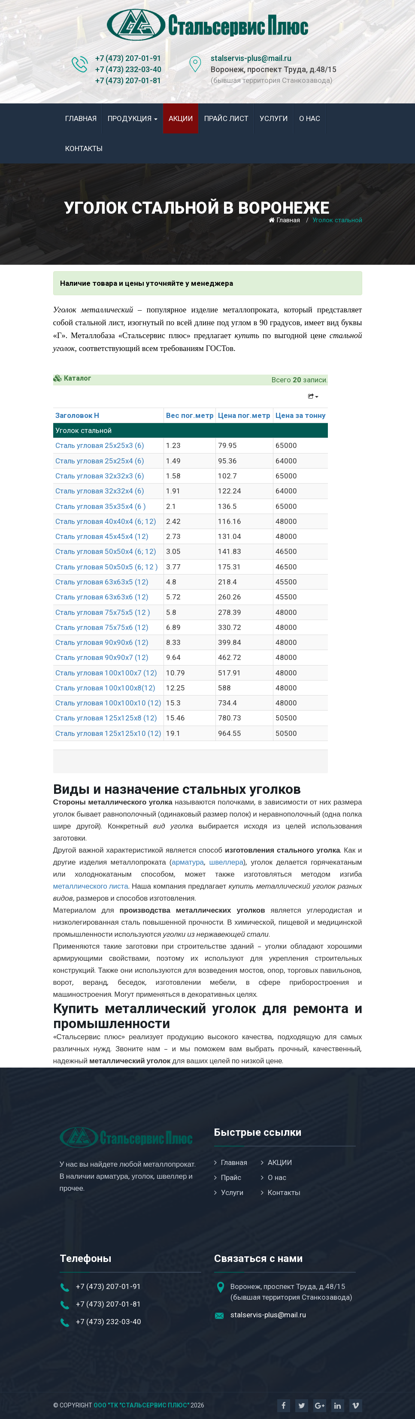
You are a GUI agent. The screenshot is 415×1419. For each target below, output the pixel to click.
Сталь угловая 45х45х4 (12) (101, 536)
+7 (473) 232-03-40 (128, 69)
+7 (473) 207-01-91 (128, 58)
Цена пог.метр (244, 415)
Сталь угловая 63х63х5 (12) (101, 582)
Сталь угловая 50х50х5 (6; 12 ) (106, 567)
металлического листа (90, 887)
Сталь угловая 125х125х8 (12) (106, 718)
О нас (309, 118)
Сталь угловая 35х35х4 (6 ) (100, 506)
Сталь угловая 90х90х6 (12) (101, 642)
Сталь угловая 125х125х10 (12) (108, 733)
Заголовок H (77, 415)
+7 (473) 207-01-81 (128, 80)
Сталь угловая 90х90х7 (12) (101, 657)
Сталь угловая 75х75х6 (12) (101, 627)
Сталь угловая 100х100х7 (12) (106, 673)
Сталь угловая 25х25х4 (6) (99, 461)
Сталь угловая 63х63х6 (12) (101, 597)
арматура (188, 862)
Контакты (84, 148)
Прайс (227, 1177)
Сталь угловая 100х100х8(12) (105, 688)
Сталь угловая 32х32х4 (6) (99, 491)
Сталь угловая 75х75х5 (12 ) (102, 612)
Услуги (274, 118)
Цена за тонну (301, 415)
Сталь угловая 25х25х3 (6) (99, 445)
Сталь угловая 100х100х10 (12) (108, 703)
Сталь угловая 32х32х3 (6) (99, 476)
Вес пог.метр (190, 415)
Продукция (133, 118)
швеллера (226, 862)
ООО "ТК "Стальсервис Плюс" (141, 1405)
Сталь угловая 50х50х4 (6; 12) (105, 551)
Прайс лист (226, 118)
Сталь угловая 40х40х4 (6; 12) (105, 521)
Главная (81, 118)
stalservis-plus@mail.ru (251, 58)
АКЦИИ (181, 118)
